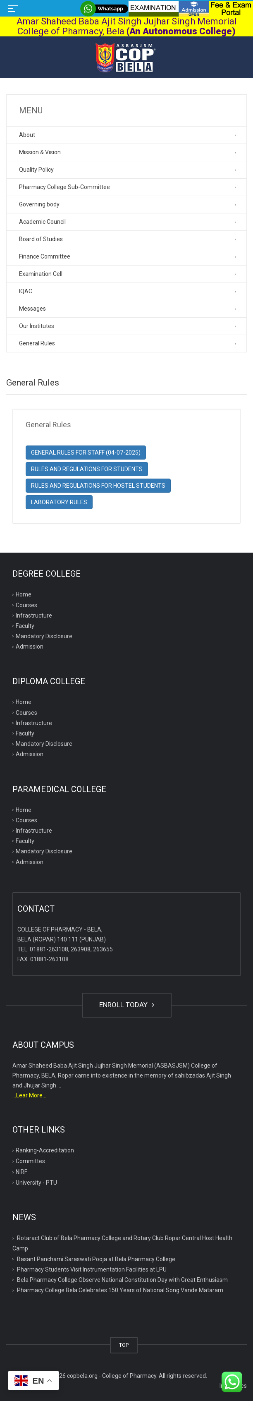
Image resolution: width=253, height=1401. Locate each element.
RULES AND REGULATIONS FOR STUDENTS (87, 469)
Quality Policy (36, 169)
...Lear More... (29, 1095)
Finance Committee (44, 256)
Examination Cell (40, 274)
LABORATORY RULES (59, 502)
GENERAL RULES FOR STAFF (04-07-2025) (86, 452)
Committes (30, 1161)
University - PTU (36, 1182)
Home (23, 594)
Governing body (39, 204)
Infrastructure (34, 615)
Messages (32, 308)
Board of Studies (41, 239)
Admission (29, 646)
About (27, 135)
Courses (26, 605)
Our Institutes (36, 326)
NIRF (21, 1172)
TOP (124, 1345)
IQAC (25, 291)
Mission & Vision (40, 152)
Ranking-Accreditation (45, 1150)
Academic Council (42, 221)
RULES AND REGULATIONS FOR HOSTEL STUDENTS (98, 485)
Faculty (25, 626)
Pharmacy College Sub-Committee (64, 187)
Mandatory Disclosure (44, 636)
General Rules (37, 343)
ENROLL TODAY (126, 1005)
